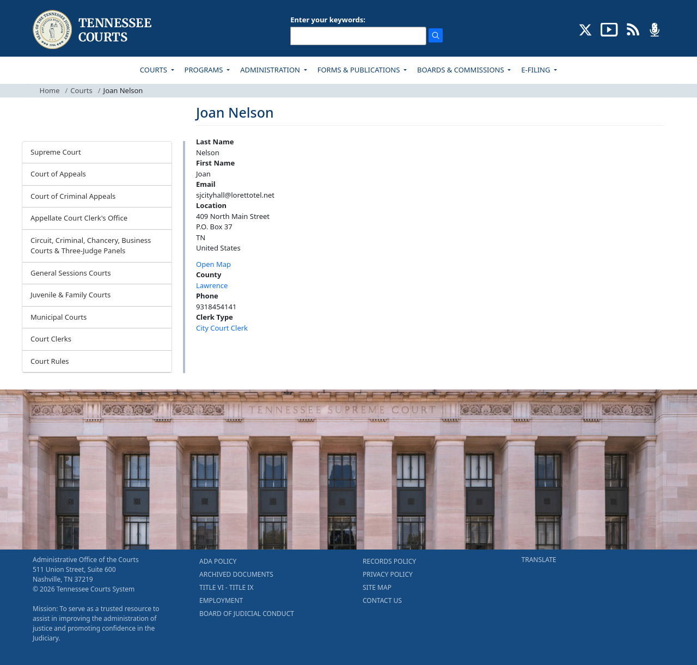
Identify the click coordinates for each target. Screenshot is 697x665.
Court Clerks (50, 339)
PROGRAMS (205, 70)
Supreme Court (55, 152)
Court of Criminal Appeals (72, 196)
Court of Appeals (58, 174)
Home (50, 90)
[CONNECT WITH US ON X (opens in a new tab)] (585, 29)
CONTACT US (382, 600)
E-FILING (536, 70)
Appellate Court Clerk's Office (78, 218)
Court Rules (49, 361)
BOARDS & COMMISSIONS (461, 70)
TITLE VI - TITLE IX (226, 587)
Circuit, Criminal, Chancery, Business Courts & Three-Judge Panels (90, 245)
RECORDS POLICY (389, 561)
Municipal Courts (58, 317)
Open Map (213, 264)
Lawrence (212, 285)
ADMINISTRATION (271, 70)
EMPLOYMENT (221, 600)
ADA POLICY (217, 561)
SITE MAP (377, 587)
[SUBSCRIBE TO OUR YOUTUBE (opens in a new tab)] (609, 29)
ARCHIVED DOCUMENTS (236, 574)
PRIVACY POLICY (388, 574)
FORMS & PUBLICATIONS (359, 70)
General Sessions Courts (70, 273)
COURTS (154, 70)
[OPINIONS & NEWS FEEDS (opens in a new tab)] (633, 29)
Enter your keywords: (327, 20)
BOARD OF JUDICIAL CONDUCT (246, 613)
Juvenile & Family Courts (70, 295)
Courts (81, 90)
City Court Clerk (222, 328)
